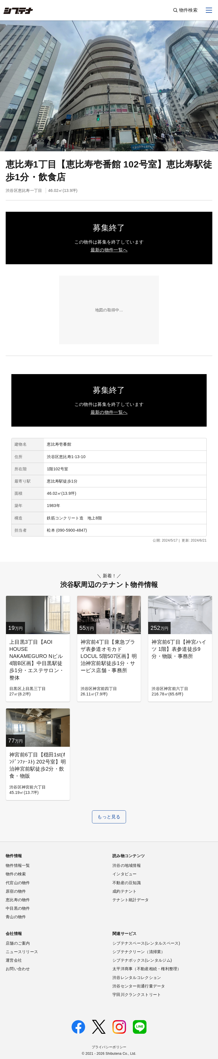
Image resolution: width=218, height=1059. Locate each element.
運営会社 (14, 960)
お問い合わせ (18, 968)
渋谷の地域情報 (126, 865)
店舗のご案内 (18, 943)
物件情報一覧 (18, 865)
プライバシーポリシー (109, 1047)
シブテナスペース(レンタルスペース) (146, 943)
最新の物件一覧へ (109, 250)
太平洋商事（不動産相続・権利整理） (146, 968)
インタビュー (124, 874)
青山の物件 (16, 917)
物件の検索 (16, 874)
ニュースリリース (22, 951)
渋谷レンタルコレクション (136, 977)
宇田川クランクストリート (136, 994)
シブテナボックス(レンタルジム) (142, 960)
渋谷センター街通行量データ (138, 986)
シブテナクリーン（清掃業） (138, 951)
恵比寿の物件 (18, 899)
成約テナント (124, 891)
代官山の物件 (18, 882)
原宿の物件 (16, 891)
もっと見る (108, 816)
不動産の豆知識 (126, 882)
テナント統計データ (130, 899)
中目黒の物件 (18, 908)
